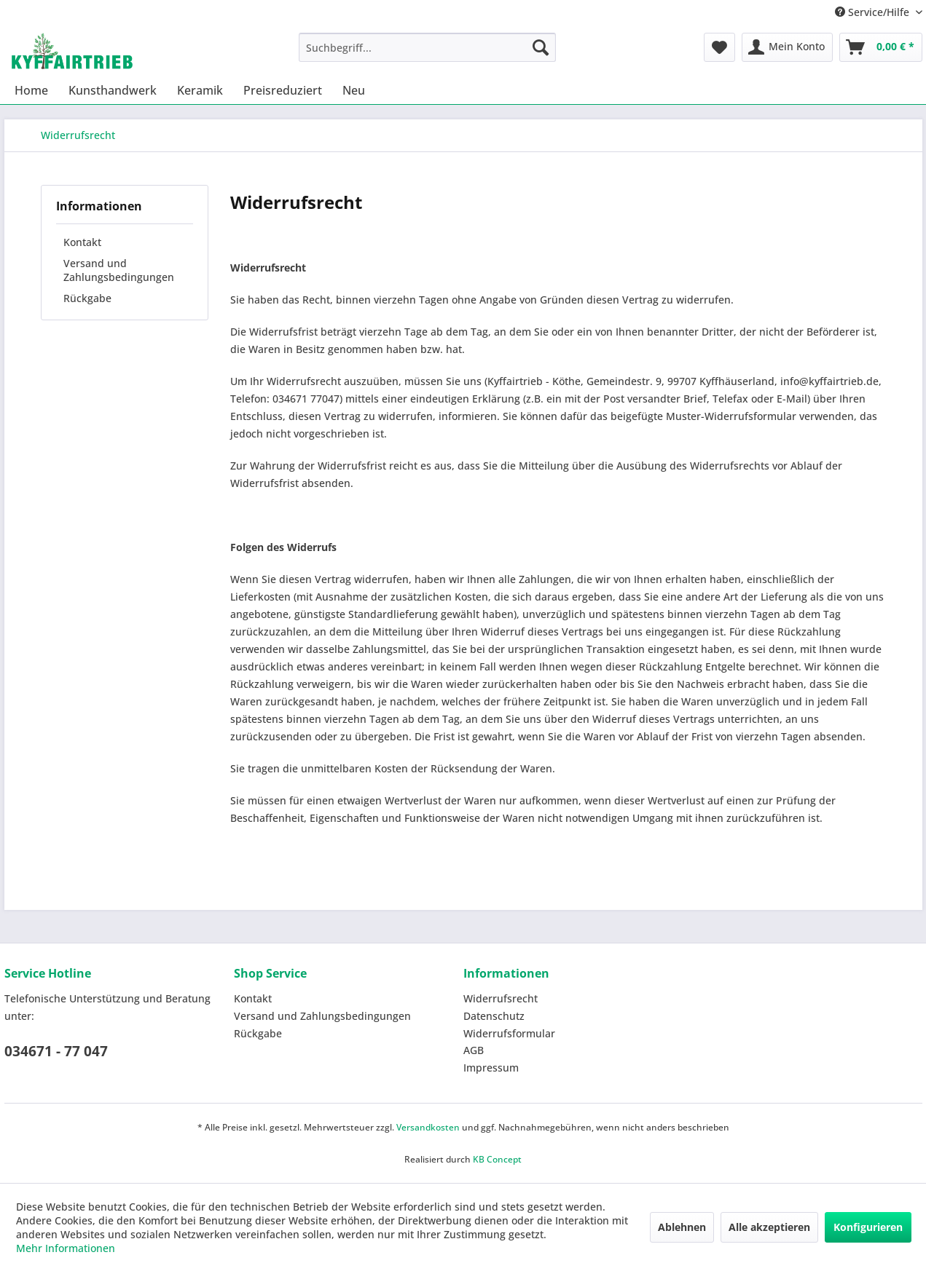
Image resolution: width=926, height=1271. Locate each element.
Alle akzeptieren (769, 1227)
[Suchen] (540, 47)
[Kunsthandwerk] (112, 90)
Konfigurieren (868, 1227)
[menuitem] (427, 47)
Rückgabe (87, 298)
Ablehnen (682, 1227)
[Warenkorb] (880, 47)
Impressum (491, 1067)
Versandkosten (428, 1127)
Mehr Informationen (65, 1248)
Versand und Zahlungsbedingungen (118, 270)
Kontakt (82, 242)
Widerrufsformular (509, 1033)
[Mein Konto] (787, 47)
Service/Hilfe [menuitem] (873, 12)
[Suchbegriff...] (427, 47)
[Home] (31, 90)
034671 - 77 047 (56, 1051)
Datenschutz (494, 1016)
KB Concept (497, 1159)
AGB (473, 1050)
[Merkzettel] (719, 47)
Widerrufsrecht (500, 998)
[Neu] (353, 90)
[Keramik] (200, 90)
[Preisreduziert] (282, 90)
